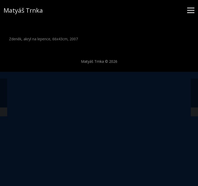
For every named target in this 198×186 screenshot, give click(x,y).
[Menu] (190, 10)
